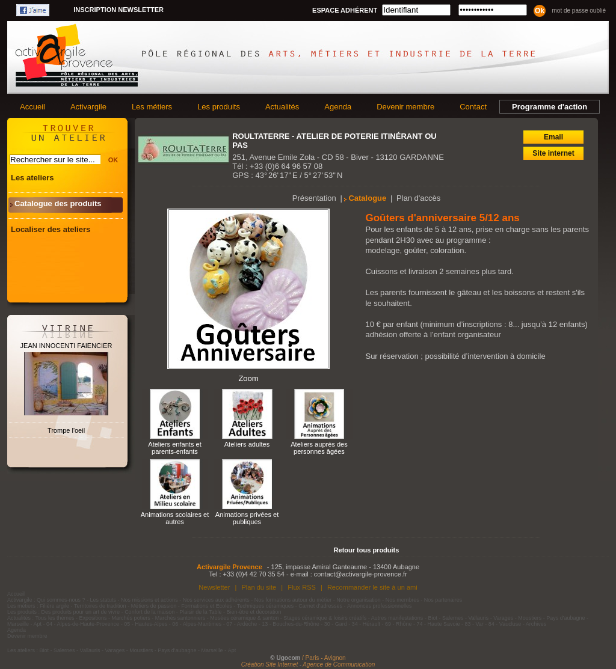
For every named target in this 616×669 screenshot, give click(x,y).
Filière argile (54, 606)
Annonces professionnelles (379, 606)
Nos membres (402, 600)
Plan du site (258, 587)
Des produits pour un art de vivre (81, 612)
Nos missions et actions (149, 600)
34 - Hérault (366, 624)
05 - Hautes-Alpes (145, 624)
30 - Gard (335, 624)
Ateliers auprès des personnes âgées (319, 448)
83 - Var (473, 624)
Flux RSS (302, 587)
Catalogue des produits (57, 203)
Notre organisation (358, 600)
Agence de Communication (339, 664)
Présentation (314, 198)
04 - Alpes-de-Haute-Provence (82, 624)
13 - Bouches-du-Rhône (290, 624)
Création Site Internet (269, 664)
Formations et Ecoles (206, 606)
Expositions (93, 618)
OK (113, 159)
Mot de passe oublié (579, 10)
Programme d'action (549, 106)
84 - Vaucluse (504, 624)
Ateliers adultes (247, 444)
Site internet (553, 153)
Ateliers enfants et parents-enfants (174, 448)
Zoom (248, 378)
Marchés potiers (131, 618)
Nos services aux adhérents (216, 600)
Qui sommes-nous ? (61, 600)
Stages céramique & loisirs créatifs (324, 618)
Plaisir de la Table (200, 612)
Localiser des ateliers (50, 229)
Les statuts (103, 600)
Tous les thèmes (55, 618)
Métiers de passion (154, 606)
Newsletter (214, 587)
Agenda (337, 106)
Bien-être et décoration (254, 612)
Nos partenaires (443, 600)
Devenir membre (405, 106)
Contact (473, 106)
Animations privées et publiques (247, 518)
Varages (503, 618)
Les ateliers (32, 177)
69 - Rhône (398, 624)
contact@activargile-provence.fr (360, 574)
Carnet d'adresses (320, 606)
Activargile (88, 106)
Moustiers (529, 618)
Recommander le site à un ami (372, 587)
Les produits (218, 106)
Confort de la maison (149, 612)
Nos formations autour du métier (293, 600)
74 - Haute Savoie (438, 624)
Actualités (282, 106)
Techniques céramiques (265, 606)
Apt (38, 624)
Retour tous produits (366, 550)
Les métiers (152, 106)
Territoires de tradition (100, 606)
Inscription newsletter (118, 9)
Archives (536, 624)
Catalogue (367, 198)
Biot (432, 618)
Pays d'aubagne (565, 618)
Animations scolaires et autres (175, 518)
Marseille (18, 624)
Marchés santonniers (180, 618)
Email (553, 137)
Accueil (32, 106)
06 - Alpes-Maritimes (196, 624)
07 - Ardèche (241, 624)
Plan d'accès (418, 198)
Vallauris (478, 618)
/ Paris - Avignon (324, 658)
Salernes (453, 618)
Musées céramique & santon (244, 618)
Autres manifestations (397, 618)
